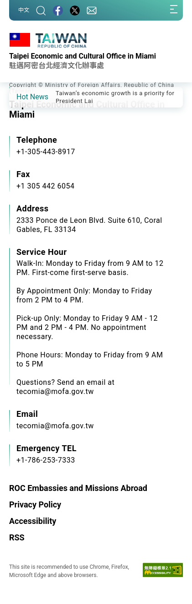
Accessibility (32, 521)
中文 (23, 10)
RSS (17, 537)
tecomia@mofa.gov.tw (55, 425)
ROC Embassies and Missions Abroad (78, 488)
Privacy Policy (35, 504)
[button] (23, 96)
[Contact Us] (92, 10)
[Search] (41, 10)
